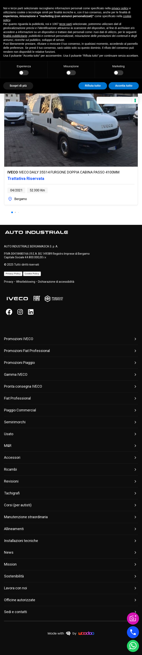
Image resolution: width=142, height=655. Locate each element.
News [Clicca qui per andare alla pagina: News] (71, 552)
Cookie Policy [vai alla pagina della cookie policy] (32, 273)
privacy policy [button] (120, 8)
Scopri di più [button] (18, 85)
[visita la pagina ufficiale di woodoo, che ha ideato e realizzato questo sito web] (71, 633)
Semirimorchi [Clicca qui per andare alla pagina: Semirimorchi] (71, 422)
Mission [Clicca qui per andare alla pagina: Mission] (71, 564)
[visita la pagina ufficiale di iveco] (17, 299)
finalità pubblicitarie (15, 35)
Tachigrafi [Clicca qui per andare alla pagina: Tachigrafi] (71, 493)
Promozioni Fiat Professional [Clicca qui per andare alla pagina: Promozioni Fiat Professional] (71, 350)
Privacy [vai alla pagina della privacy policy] (8, 281)
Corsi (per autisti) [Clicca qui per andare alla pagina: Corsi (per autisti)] (71, 505)
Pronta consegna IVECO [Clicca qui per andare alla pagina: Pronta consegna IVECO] (71, 386)
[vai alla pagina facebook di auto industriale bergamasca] (9, 312)
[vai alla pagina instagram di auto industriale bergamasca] (20, 312)
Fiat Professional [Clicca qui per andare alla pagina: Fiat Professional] (71, 398)
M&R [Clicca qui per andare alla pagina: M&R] (71, 445)
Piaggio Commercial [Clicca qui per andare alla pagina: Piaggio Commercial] (71, 410)
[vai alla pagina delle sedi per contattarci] (133, 632)
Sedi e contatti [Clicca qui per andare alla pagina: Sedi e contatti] (71, 612)
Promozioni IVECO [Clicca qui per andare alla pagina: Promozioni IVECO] (71, 339)
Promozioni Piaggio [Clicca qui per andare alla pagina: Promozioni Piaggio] (71, 362)
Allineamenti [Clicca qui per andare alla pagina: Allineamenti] (71, 528)
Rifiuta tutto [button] (93, 85)
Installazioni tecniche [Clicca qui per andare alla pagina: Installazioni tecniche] (71, 540)
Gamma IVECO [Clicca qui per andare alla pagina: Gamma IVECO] (71, 374)
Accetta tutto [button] (123, 85)
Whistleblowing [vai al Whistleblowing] (25, 281)
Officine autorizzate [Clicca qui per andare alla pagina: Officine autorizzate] (71, 600)
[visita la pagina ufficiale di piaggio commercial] (54, 299)
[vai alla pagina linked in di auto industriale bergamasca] (31, 312)
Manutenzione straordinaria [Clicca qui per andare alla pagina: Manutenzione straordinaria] (71, 517)
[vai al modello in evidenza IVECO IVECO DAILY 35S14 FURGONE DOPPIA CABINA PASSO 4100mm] (71, 136)
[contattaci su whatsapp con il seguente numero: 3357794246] (133, 646)
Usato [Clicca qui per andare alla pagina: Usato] (71, 434)
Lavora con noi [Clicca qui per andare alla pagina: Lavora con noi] (71, 588)
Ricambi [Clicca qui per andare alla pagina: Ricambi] (71, 469)
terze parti (65, 24)
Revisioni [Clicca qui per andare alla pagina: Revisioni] (71, 481)
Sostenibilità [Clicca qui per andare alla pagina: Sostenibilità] (71, 576)
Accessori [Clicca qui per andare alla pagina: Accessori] (71, 457)
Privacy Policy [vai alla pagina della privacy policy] (13, 273)
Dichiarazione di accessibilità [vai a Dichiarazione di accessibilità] (56, 281)
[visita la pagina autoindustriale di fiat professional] (37, 299)
